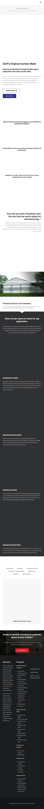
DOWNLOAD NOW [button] (11, 90)
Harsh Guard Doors (22, 687)
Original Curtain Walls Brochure (22, 621)
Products (13, 10)
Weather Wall (21, 755)
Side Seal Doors (22, 704)
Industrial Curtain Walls (21, 10)
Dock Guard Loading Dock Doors (21, 700)
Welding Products (22, 787)
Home (8, 10)
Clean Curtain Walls (22, 719)
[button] (40, 2)
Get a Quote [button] (9, 96)
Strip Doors (21, 706)
